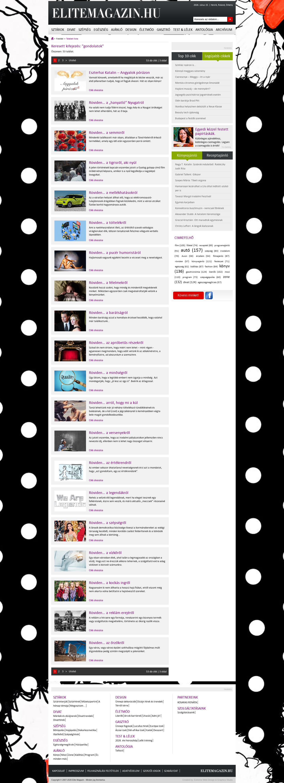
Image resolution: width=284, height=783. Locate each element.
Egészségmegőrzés (63, 744)
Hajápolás (71, 730)
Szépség (84, 30)
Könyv (56, 754)
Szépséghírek (71, 734)
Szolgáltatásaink (192, 708)
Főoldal (59, 39)
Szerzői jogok (152, 770)
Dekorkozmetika (87, 730)
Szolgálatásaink (186, 712)
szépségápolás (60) (210, 277)
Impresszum (76, 770)
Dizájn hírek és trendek (150, 701)
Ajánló (116, 30)
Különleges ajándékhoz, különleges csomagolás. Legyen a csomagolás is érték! (212, 142)
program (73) (190, 277)
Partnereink (188, 697)
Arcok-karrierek (132, 715)
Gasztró (163, 30)
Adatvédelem (130, 770)
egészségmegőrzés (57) (209, 282)
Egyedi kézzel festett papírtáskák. (211, 131)
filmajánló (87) (221, 256)
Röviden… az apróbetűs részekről (116, 343)
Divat (71, 30)
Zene (71, 754)
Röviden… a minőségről (108, 373)
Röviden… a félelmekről (108, 283)
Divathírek (59, 719)
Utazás (146, 715)
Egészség (101, 30)
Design (130, 30)
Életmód (146, 30)
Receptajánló (217, 155)
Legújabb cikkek (217, 56)
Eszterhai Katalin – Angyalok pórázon (119, 72)
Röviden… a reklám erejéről (111, 613)
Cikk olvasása (96, 90)
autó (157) (192, 250)
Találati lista (72, 39)
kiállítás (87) (197, 266)
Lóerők (119, 715)
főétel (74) (192, 245)
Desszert (158, 730)
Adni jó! (156, 715)
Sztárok (57, 30)
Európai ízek (156, 726)
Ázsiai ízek (121, 730)
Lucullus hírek (141, 726)
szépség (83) (211, 251)
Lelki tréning (145, 740)
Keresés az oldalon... (230, 19)
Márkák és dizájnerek (65, 715)
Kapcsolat (58, 770)
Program (89, 754)
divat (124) (189, 282)
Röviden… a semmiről (106, 132)
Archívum (224, 30)
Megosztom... (78, 705)
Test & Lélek (182, 30)
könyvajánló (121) (202, 261)
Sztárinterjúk (60, 701)
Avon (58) (187, 256)
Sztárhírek (74, 701)
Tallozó (119, 750)
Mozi (64, 754)
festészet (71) (221, 261)
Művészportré (89, 701)
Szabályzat (171, 770)
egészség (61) (182, 266)
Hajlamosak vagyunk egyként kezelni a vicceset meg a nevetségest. (126, 257)
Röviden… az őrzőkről (106, 643)
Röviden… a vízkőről (105, 553)
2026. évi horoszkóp (126, 740)
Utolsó (72, 60)
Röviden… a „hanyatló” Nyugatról (116, 102)
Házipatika (81, 744)
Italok (149, 730)
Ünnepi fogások (123, 726)
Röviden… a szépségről (107, 523)
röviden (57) (182, 261)
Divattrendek (85, 715)
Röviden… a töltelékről (107, 223)
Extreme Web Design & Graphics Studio (213, 780)
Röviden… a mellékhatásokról (113, 193)
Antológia (204, 30)
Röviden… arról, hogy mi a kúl (113, 403)
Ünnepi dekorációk (125, 701)
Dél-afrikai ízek (136, 730)
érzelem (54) (203, 256)
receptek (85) (206, 245)
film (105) (180, 245)
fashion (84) (211, 266)
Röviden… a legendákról (108, 493)
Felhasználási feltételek (103, 770)
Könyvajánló (187, 155)
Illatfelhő (58, 734)
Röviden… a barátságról (108, 313)
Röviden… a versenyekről (109, 433)
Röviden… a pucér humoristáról (115, 253)
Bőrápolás (58, 730)
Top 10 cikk (187, 56)
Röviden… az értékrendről (110, 463)
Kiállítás (79, 754)
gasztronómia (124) (196, 272)
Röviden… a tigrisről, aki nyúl (112, 163)
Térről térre (121, 705)
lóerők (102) (216, 272)
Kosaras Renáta (187, 702)
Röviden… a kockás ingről (109, 583)
